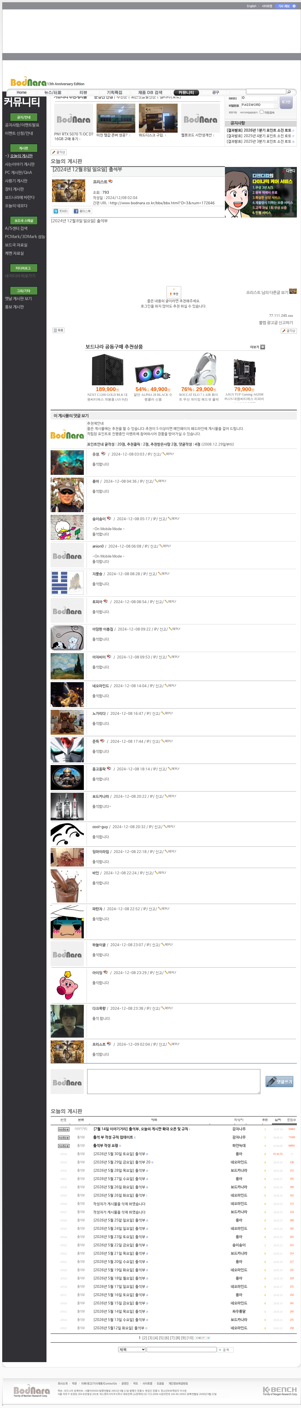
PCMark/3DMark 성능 (25, 236)
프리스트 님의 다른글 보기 (271, 292)
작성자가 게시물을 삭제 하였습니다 (119, 1204)
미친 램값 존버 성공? (112, 135)
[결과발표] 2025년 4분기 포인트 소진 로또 (260, 136)
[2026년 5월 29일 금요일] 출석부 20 (121, 1162)
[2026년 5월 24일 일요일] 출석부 (119, 1229)
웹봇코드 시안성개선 (196, 135)
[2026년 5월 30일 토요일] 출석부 (119, 1154)
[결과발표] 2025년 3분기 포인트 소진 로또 (260, 142)
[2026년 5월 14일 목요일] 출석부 (119, 1312)
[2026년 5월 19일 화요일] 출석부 (119, 1270)
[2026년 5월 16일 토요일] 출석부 (119, 1295)
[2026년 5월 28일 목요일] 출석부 (119, 1171)
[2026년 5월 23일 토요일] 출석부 (119, 1237)
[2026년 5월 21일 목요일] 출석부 (119, 1254)
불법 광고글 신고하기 (276, 322)
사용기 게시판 (16, 181)
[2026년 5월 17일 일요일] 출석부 (119, 1287)
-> (19, 156)
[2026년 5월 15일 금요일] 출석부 (119, 1303)
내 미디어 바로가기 (20, 276)
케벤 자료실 (14, 253)
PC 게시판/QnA (18, 172)
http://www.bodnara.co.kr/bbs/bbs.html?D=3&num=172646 (162, 203)
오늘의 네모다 (16, 205)
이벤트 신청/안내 (19, 133)
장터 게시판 (14, 189)
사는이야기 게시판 (20, 164)
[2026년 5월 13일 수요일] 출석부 (119, 1320)
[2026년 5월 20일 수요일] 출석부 (119, 1262)
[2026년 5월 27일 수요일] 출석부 (119, 1179)
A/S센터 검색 (16, 228)
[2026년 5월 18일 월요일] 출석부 (119, 1278)
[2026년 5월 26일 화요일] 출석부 (119, 1187)
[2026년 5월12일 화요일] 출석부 (118, 1328)
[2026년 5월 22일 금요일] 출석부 (119, 1245)
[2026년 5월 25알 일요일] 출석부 (119, 1220)
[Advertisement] (183, 48)
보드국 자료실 (16, 245)
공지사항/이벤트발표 (22, 125)
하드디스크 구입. (151, 135)
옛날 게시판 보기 (18, 298)
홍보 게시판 (14, 307)
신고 (156, 454)
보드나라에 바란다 (20, 197)
